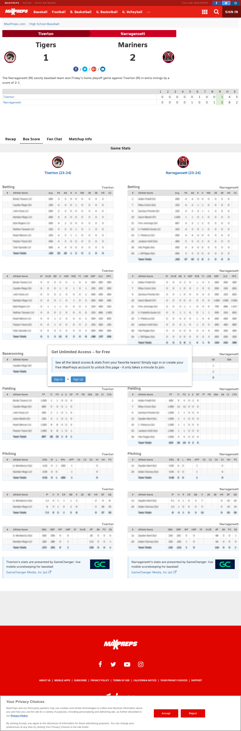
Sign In (58, 379)
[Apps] (205, 12)
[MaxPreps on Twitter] (226, 3)
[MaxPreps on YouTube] (127, 664)
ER (63, 494)
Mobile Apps (62, 680)
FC (80, 276)
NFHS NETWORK (45, 2)
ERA (45, 459)
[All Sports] (149, 12)
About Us (45, 680)
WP (60, 529)
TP (77, 394)
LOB (86, 276)
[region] (120, 713)
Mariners (133, 44)
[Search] (216, 12)
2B (89, 192)
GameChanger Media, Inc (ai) (28, 572)
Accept (166, 713)
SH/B (48, 276)
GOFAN (27, 2)
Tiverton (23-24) (57, 172)
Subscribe (80, 680)
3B (96, 192)
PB (83, 394)
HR (103, 192)
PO (57, 394)
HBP (66, 276)
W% (63, 459)
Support (196, 680)
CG (84, 459)
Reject (193, 713)
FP (43, 394)
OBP (93, 276)
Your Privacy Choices (173, 680)
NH (103, 459)
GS (109, 192)
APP (71, 459)
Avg (51, 192)
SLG (100, 276)
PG (110, 459)
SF (41, 276)
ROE (73, 276)
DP (71, 394)
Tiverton (45, 33)
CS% (109, 394)
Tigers (46, 44)
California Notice (145, 680)
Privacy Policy (100, 680)
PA (58, 192)
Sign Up (78, 379)
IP (47, 494)
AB (65, 192)
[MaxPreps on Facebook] (216, 3)
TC (51, 394)
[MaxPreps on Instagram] (235, 3)
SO (90, 459)
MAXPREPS (12, 2)
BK (98, 529)
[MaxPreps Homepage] (121, 644)
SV (97, 459)
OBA (44, 529)
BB (55, 276)
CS (102, 394)
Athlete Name (20, 192)
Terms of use (121, 680)
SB (213, 359)
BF (102, 494)
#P (91, 529)
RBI (82, 192)
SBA (229, 359)
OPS (108, 276)
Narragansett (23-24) (183, 172)
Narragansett (133, 33)
